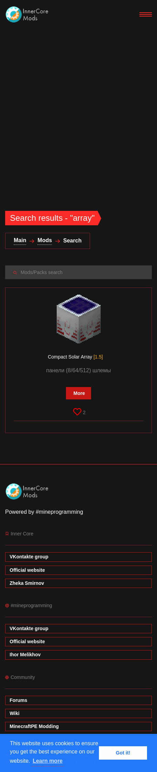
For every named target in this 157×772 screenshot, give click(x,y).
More (79, 393)
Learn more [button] (48, 761)
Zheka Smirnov (27, 583)
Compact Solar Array (75, 357)
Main (20, 240)
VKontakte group (29, 556)
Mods (44, 240)
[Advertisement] (78, 110)
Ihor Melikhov (25, 654)
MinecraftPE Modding (34, 726)
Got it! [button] (123, 753)
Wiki (15, 713)
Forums (18, 700)
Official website (27, 570)
